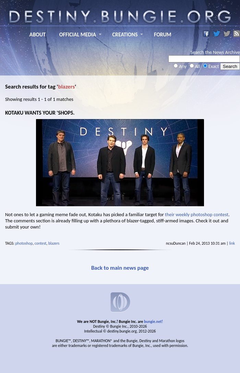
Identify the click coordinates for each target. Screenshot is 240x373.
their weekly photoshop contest (196, 214)
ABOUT (37, 34)
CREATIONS (125, 34)
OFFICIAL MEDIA (77, 34)
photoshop (24, 243)
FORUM (162, 34)
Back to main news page (120, 267)
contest (41, 243)
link (232, 243)
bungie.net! (153, 321)
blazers (54, 243)
